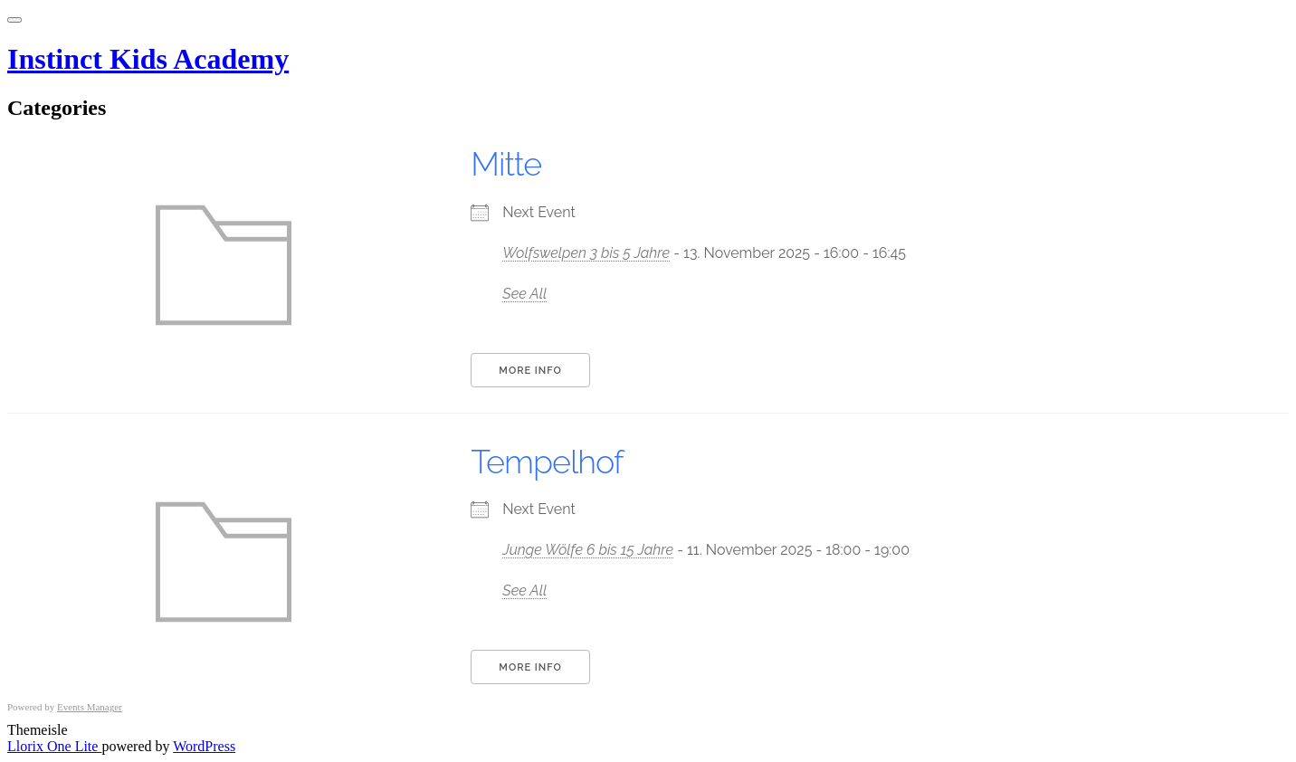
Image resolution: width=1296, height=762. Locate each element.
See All (524, 293)
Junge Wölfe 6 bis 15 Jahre (587, 549)
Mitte (506, 164)
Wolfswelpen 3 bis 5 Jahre (586, 253)
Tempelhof (547, 462)
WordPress (204, 746)
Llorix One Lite (54, 746)
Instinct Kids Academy (148, 59)
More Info (530, 370)
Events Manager (89, 706)
